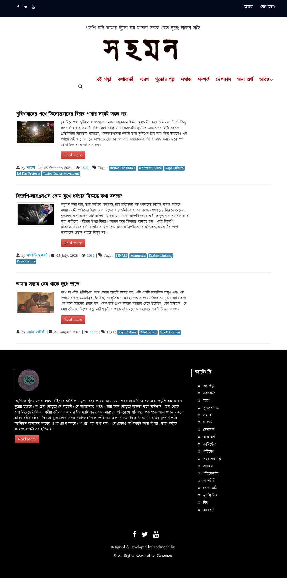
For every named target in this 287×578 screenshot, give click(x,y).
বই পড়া (104, 80)
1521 (85, 168)
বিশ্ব (203, 503)
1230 (94, 332)
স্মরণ (144, 80)
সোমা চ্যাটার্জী (36, 332)
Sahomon (164, 555)
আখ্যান (205, 466)
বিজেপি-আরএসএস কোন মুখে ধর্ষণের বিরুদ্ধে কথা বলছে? (69, 196)
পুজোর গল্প (165, 80)
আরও (264, 80)
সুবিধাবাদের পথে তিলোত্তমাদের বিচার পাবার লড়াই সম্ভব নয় (71, 114)
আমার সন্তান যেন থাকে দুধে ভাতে (47, 284)
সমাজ (186, 80)
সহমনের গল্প (209, 459)
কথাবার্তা (125, 80)
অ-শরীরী (206, 481)
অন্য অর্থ (245, 80)
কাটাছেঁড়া (207, 444)
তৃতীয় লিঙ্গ (208, 495)
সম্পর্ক (203, 80)
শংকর (31, 168)
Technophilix (164, 547)
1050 (91, 255)
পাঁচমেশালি (208, 473)
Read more (73, 155)
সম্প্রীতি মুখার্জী (37, 255)
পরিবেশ (206, 452)
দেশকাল (223, 80)
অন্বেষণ (206, 510)
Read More (27, 439)
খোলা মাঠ (207, 488)
